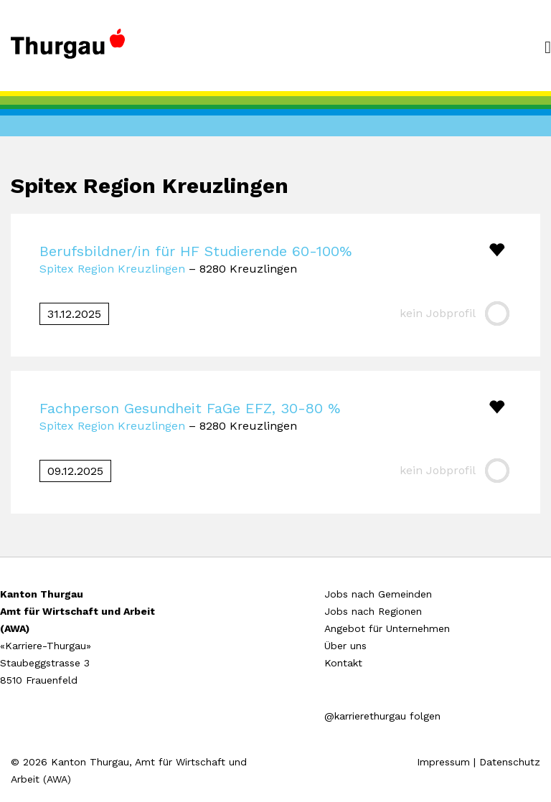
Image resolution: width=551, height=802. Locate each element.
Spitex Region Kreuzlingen (112, 268)
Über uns (345, 645)
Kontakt (343, 663)
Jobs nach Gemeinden (378, 594)
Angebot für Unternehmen (387, 628)
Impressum (443, 762)
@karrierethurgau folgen (382, 716)
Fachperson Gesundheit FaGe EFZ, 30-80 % (189, 408)
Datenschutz (509, 762)
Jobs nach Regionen (373, 611)
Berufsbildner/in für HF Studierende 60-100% (195, 251)
